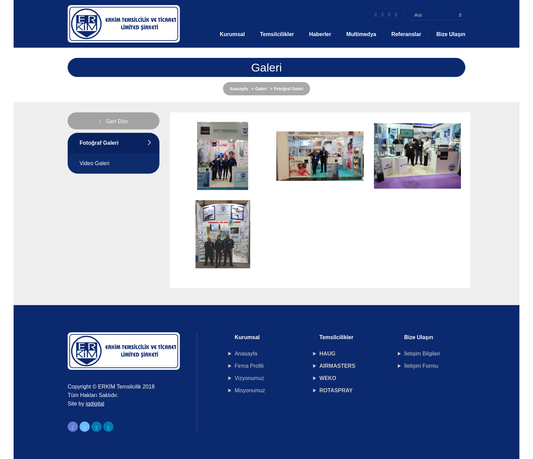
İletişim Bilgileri (422, 354)
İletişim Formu (421, 366)
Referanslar (406, 34)
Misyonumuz (250, 390)
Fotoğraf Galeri (99, 143)
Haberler (320, 34)
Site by (86, 404)
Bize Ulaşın (450, 34)
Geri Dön (113, 121)
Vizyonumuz (249, 378)
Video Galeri (94, 163)
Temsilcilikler (277, 34)
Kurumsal (232, 34)
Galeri (261, 88)
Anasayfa (239, 88)
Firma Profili (249, 366)
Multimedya (361, 34)
